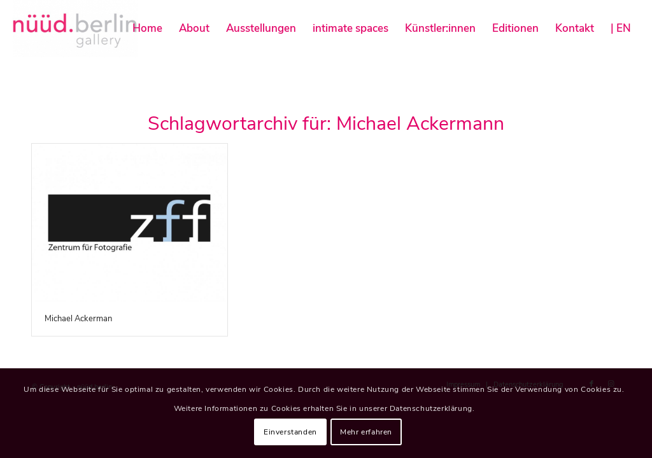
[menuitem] (147, 28)
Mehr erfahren (366, 432)
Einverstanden (290, 432)
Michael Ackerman (78, 318)
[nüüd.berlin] (75, 28)
